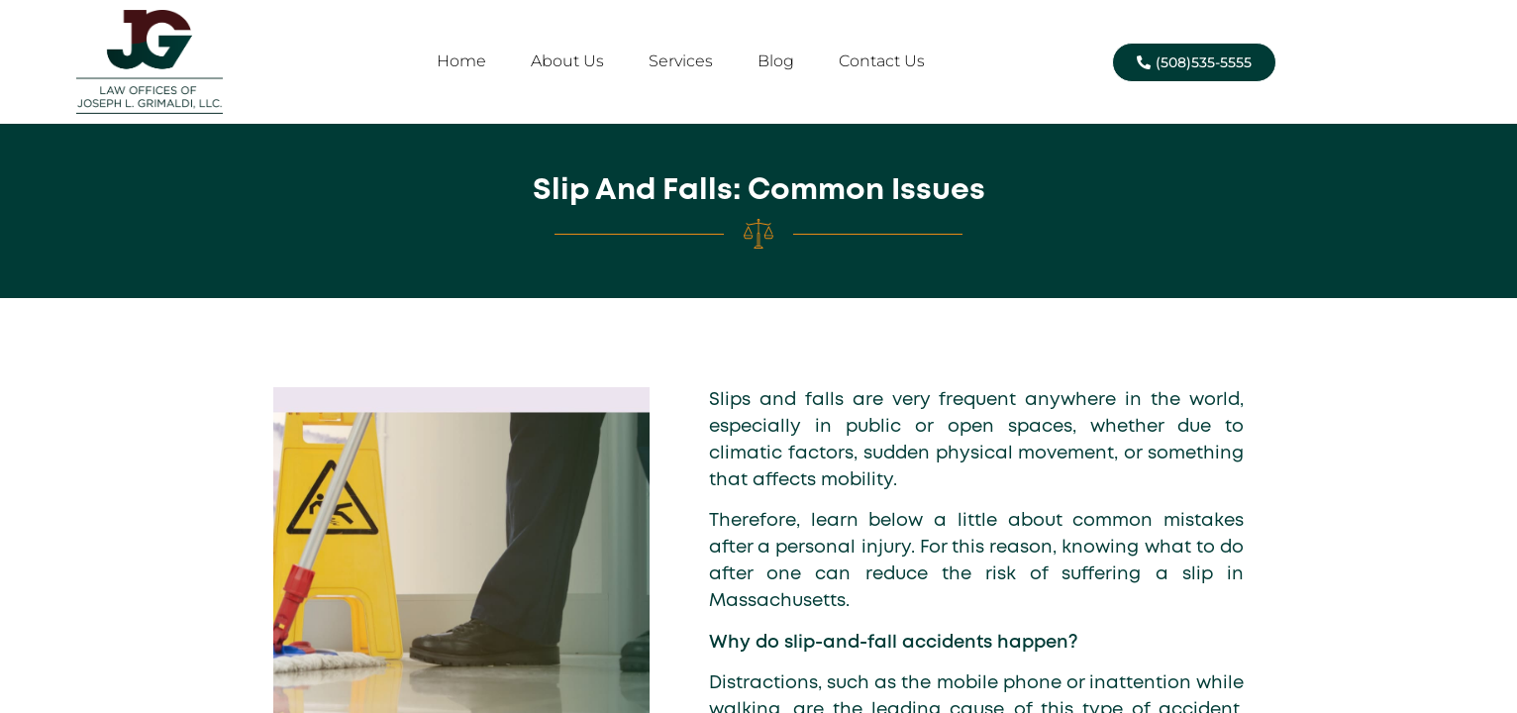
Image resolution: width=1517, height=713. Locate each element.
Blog (776, 60)
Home (461, 60)
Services (681, 60)
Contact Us (882, 60)
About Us (567, 60)
